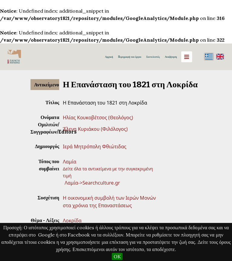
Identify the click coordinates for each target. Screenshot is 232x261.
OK (117, 256)
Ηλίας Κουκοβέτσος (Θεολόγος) (98, 117)
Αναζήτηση (171, 56)
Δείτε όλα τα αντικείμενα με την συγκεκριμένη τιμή (108, 172)
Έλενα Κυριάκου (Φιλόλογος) (95, 129)
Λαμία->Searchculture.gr (92, 182)
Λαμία (69, 161)
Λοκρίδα (72, 220)
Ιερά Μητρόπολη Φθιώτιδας (94, 146)
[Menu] (186, 56)
